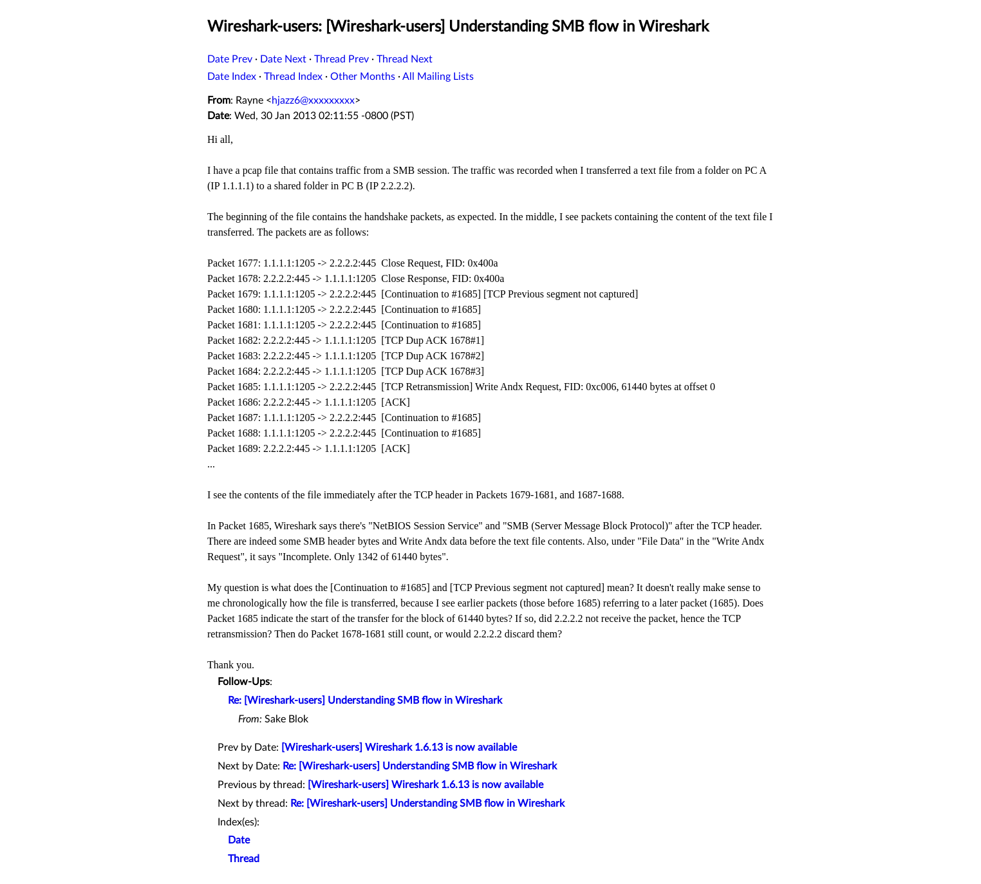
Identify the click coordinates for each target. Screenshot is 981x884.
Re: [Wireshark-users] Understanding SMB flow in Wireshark (365, 700)
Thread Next (405, 59)
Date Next (283, 59)
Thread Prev (341, 59)
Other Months (362, 76)
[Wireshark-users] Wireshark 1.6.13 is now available (399, 747)
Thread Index (293, 76)
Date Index (231, 76)
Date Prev (229, 59)
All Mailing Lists (438, 76)
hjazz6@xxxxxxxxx (313, 100)
